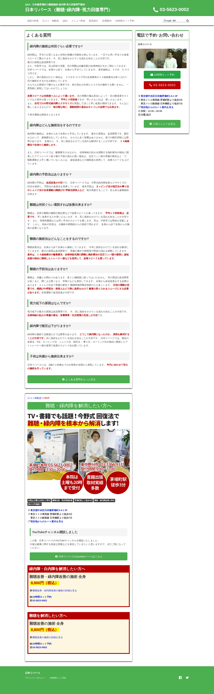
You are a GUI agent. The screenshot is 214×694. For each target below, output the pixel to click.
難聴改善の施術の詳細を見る (47, 637)
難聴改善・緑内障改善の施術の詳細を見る (54, 590)
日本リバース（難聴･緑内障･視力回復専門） (69, 9)
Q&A (65, 20)
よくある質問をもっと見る (79, 379)
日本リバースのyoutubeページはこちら (79, 556)
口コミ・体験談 (50, 20)
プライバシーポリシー (35, 678)
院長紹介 (93, 20)
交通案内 (107, 20)
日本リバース (32, 672)
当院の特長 (33, 20)
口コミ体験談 (38, 398)
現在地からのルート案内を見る (46, 521)
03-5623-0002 (39, 600)
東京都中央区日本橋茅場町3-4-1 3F (48, 510)
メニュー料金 (78, 20)
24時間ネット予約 (124, 20)
